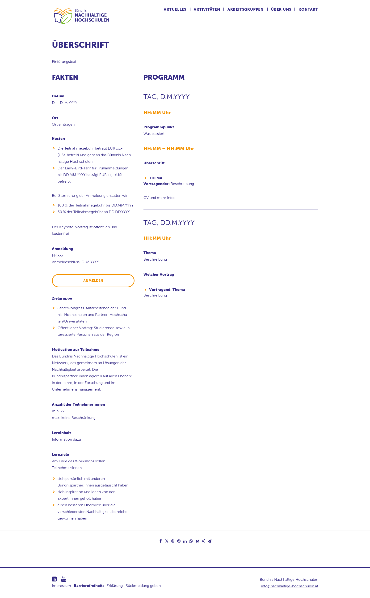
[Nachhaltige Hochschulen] (82, 15)
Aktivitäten (207, 9)
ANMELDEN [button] (93, 281)
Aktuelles (175, 9)
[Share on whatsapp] (191, 541)
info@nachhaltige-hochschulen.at (289, 586)
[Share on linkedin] (185, 541)
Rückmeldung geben (143, 585)
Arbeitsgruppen (245, 9)
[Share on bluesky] (197, 541)
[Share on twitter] (166, 541)
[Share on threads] (173, 541)
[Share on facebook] (160, 541)
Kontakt (308, 9)
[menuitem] (177, 9)
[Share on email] (209, 541)
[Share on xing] (203, 541)
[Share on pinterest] (179, 541)
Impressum (61, 585)
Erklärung (115, 585)
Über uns (281, 9)
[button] (54, 580)
